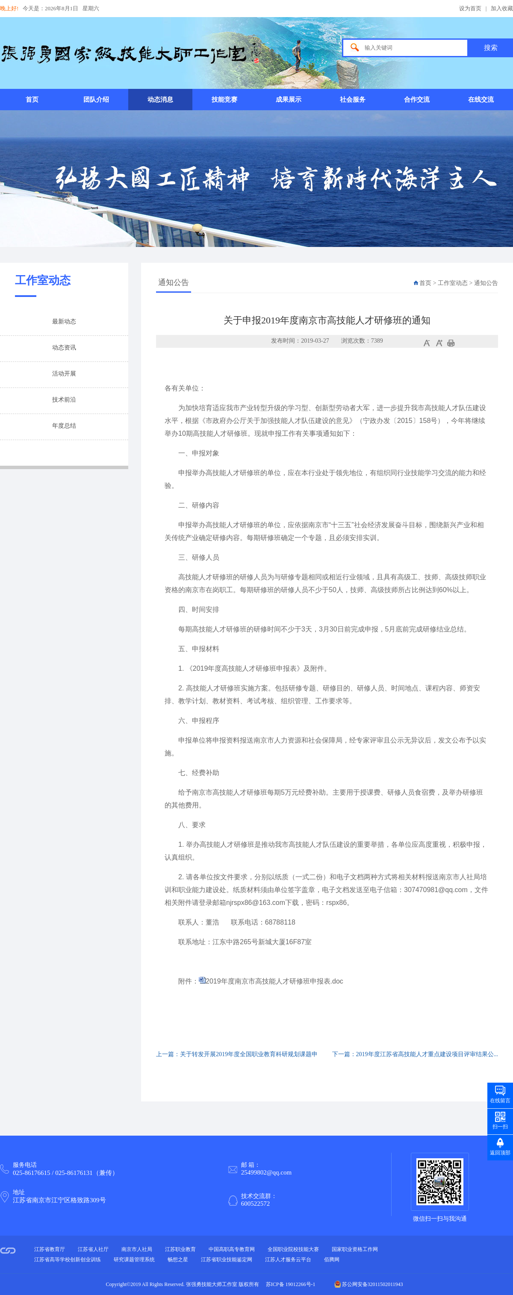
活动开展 (64, 373)
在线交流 (481, 99)
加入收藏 (502, 8)
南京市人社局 (136, 1249)
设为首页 (470, 8)
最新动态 (64, 321)
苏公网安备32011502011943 (368, 1284)
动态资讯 (64, 347)
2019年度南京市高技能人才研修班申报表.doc (274, 981)
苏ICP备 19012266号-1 (290, 1284)
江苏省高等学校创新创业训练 (67, 1260)
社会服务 (353, 99)
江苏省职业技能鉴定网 (226, 1260)
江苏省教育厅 (49, 1249)
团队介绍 (96, 99)
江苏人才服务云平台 (288, 1260)
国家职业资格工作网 (355, 1249)
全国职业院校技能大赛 (293, 1249)
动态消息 (160, 99)
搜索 (491, 47)
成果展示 (288, 99)
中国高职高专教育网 (232, 1249)
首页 (32, 99)
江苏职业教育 (180, 1249)
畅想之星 (178, 1260)
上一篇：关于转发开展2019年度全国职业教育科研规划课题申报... (237, 1059)
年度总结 (64, 426)
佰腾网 (331, 1260)
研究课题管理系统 (134, 1260)
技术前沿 (64, 399)
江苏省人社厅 (93, 1249)
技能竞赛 (224, 99)
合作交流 (417, 99)
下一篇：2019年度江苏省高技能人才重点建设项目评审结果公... (415, 1054)
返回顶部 (500, 1153)
